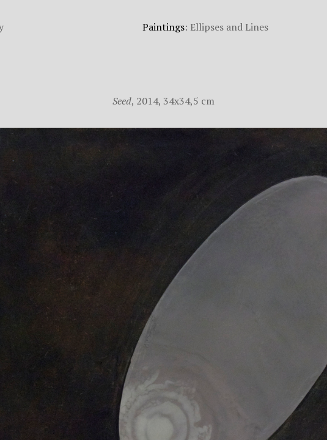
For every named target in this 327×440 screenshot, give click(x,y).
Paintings (163, 27)
